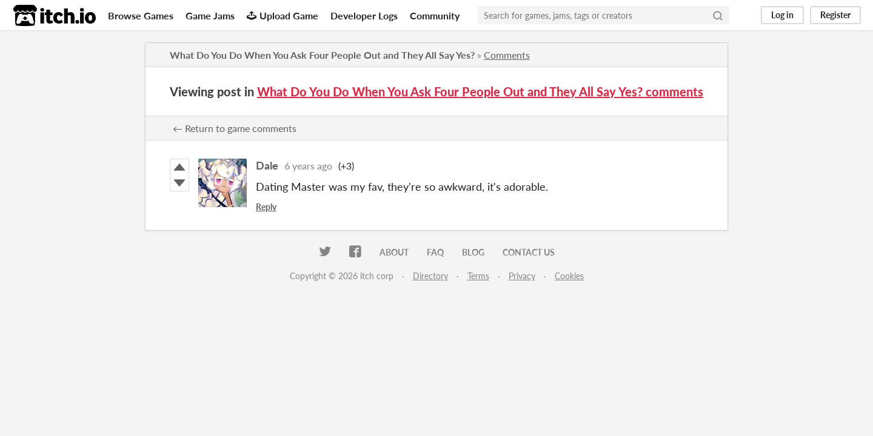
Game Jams (210, 15)
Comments (507, 55)
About (394, 252)
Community (435, 15)
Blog (473, 252)
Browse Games (140, 15)
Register (835, 15)
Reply (266, 207)
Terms (478, 276)
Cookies (569, 276)
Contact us (529, 252)
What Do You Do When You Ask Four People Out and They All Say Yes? (322, 55)
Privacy (522, 276)
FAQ (435, 252)
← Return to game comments (234, 128)
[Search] (717, 15)
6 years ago (308, 165)
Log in (782, 15)
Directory (430, 276)
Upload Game (282, 15)
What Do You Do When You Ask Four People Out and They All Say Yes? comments (480, 91)
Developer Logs (364, 15)
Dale (267, 165)
